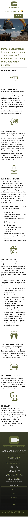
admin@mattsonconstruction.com (14, 475)
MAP (20, 463)
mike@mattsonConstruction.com (14, 481)
